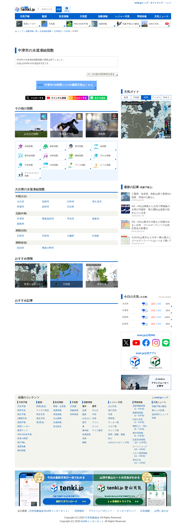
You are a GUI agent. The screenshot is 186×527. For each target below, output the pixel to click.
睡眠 (84, 442)
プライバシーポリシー (100, 511)
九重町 (70, 236)
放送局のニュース (160, 414)
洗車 (84, 438)
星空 (84, 422)
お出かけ (86, 418)
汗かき (95, 410)
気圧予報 (21, 414)
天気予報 (25, 16)
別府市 (45, 201)
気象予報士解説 (159, 406)
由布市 (45, 206)
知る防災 (57, 426)
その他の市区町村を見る (103, 74)
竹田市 (45, 236)
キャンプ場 (113, 430)
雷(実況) (40, 422)
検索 (59, 9)
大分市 (20, 201)
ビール (95, 426)
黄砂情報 (21, 450)
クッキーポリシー (126, 511)
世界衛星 (74, 414)
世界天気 (21, 410)
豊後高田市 (48, 218)
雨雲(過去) (41, 406)
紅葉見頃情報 (141, 441)
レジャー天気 (122, 16)
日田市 (20, 236)
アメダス (156, 97)
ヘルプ (168, 3)
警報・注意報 (59, 406)
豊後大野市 (48, 248)
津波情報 (57, 414)
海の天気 (112, 410)
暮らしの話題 (158, 410)
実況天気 (40, 414)
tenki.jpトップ (141, 3)
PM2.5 (166, 97)
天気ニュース (161, 16)
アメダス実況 (42, 410)
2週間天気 (22, 418)
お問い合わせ (161, 511)
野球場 (111, 418)
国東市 (95, 218)
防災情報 (64, 16)
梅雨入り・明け (141, 427)
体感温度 (86, 434)
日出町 (70, 206)
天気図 (83, 16)
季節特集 (142, 16)
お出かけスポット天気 (118, 442)
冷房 (94, 418)
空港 (110, 414)
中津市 (20, 218)
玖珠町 (95, 236)
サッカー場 (113, 422)
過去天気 (40, 418)
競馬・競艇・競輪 (116, 434)
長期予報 (21, 422)
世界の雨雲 (22, 438)
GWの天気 (141, 421)
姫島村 (20, 223)
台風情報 (57, 422)
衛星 (126, 97)
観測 (44, 16)
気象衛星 (74, 410)
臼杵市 (70, 201)
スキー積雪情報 (141, 454)
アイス (95, 422)
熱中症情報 (141, 434)
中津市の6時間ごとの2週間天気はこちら (68, 84)
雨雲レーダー (23, 426)
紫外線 (85, 430)
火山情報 (57, 418)
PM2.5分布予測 (24, 434)
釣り (110, 438)
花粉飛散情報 (141, 407)
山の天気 (112, 406)
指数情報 (103, 16)
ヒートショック (141, 448)
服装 (84, 414)
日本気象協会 (36, 511)
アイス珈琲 (97, 430)
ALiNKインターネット (56, 511)
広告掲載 (145, 511)
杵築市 (20, 206)
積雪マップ (22, 430)
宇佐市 (70, 218)
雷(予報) (21, 442)
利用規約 (79, 511)
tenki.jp (25, 10)
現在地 (66, 11)
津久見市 (97, 201)
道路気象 (21, 446)
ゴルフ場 (112, 426)
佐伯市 (20, 248)
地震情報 (57, 410)
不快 (94, 414)
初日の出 (141, 461)
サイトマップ (156, 3)
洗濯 (84, 410)
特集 (154, 418)
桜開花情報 (141, 414)
